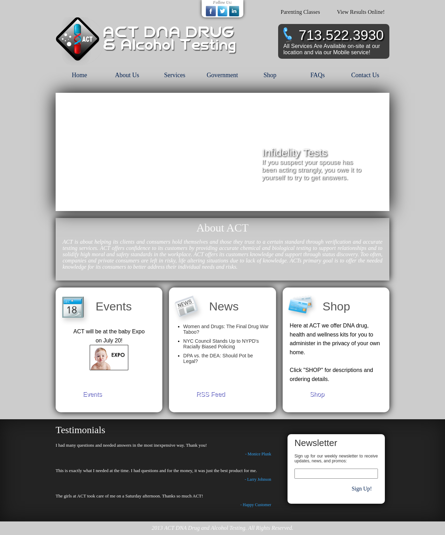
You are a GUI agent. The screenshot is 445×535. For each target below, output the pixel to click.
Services (174, 75)
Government (222, 75)
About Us (127, 75)
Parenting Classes (300, 12)
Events (92, 394)
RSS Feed (210, 394)
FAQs (317, 75)
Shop (270, 75)
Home (79, 75)
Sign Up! (361, 489)
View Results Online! (361, 12)
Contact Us (365, 75)
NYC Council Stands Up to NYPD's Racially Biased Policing (221, 343)
